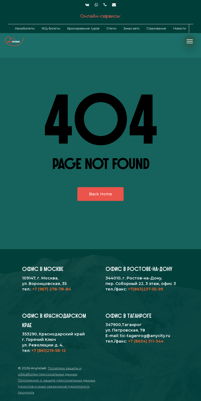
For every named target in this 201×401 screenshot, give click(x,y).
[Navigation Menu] (189, 41)
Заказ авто (131, 28)
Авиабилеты (25, 28)
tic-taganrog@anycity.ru (145, 335)
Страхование (156, 28)
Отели (111, 28)
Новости (179, 28)
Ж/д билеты (51, 28)
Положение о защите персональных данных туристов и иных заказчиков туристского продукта (56, 386)
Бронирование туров (83, 28)
